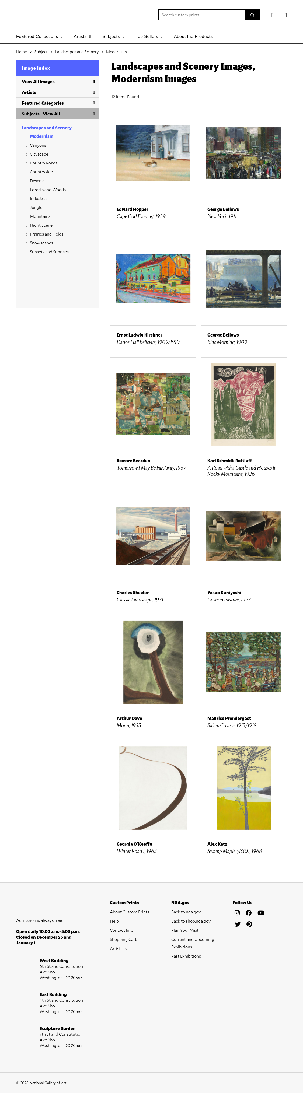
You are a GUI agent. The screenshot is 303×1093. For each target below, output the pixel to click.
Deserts (37, 180)
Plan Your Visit (184, 930)
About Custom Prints (129, 912)
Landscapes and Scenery (47, 128)
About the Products (193, 36)
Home (21, 51)
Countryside (41, 171)
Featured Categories (58, 103)
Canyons (38, 145)
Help (114, 921)
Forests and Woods (48, 189)
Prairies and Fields (46, 234)
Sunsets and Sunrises (49, 251)
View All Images (58, 81)
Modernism (41, 136)
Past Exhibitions (186, 956)
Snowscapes (41, 243)
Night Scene (41, 225)
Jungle (36, 207)
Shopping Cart (123, 939)
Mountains (40, 216)
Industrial (39, 198)
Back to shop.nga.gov (191, 921)
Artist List (119, 948)
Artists (58, 92)
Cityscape (39, 154)
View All (51, 114)
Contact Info (121, 930)
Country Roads (43, 163)
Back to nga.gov (186, 912)
